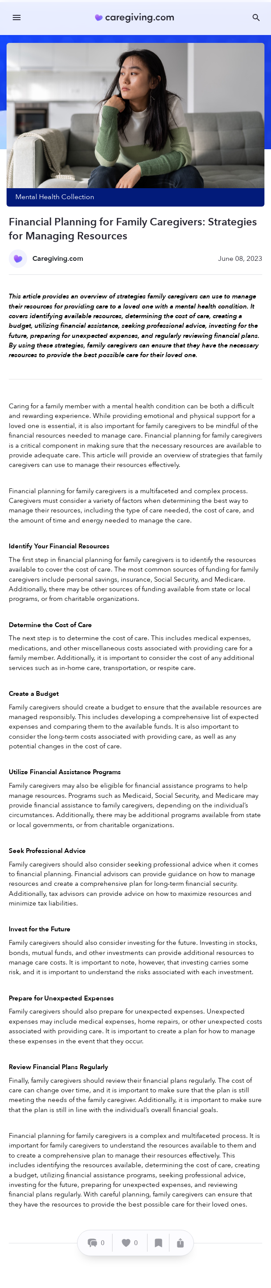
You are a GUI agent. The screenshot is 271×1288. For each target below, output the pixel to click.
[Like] (130, 1243)
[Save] (158, 1243)
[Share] (180, 1243)
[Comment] (96, 1243)
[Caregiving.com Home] (137, 18)
